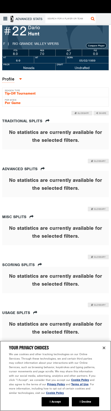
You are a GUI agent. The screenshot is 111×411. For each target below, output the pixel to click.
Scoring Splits (22, 264)
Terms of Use (79, 384)
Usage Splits (19, 312)
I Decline (85, 402)
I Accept (55, 402)
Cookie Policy (80, 380)
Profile (8, 79)
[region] (55, 376)
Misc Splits (18, 216)
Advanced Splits (23, 168)
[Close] (104, 348)
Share (101, 113)
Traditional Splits (25, 121)
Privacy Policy (56, 384)
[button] (23, 18)
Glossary (82, 113)
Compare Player (96, 45)
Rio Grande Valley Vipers (35, 44)
